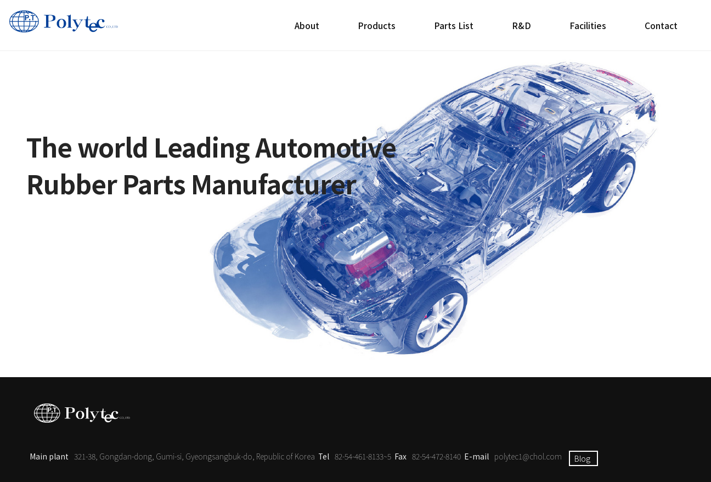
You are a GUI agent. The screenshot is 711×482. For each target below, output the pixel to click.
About (307, 25)
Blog (582, 458)
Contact (661, 25)
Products (377, 25)
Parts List (453, 25)
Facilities (587, 25)
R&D (521, 25)
